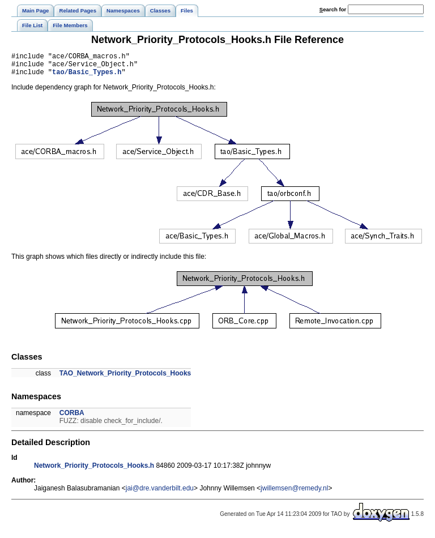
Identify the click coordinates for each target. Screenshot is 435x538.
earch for (333, 9)
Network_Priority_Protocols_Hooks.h (94, 471)
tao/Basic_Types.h (86, 77)
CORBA (71, 418)
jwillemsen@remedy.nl (294, 493)
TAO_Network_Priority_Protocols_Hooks (125, 378)
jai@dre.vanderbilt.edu (160, 493)
